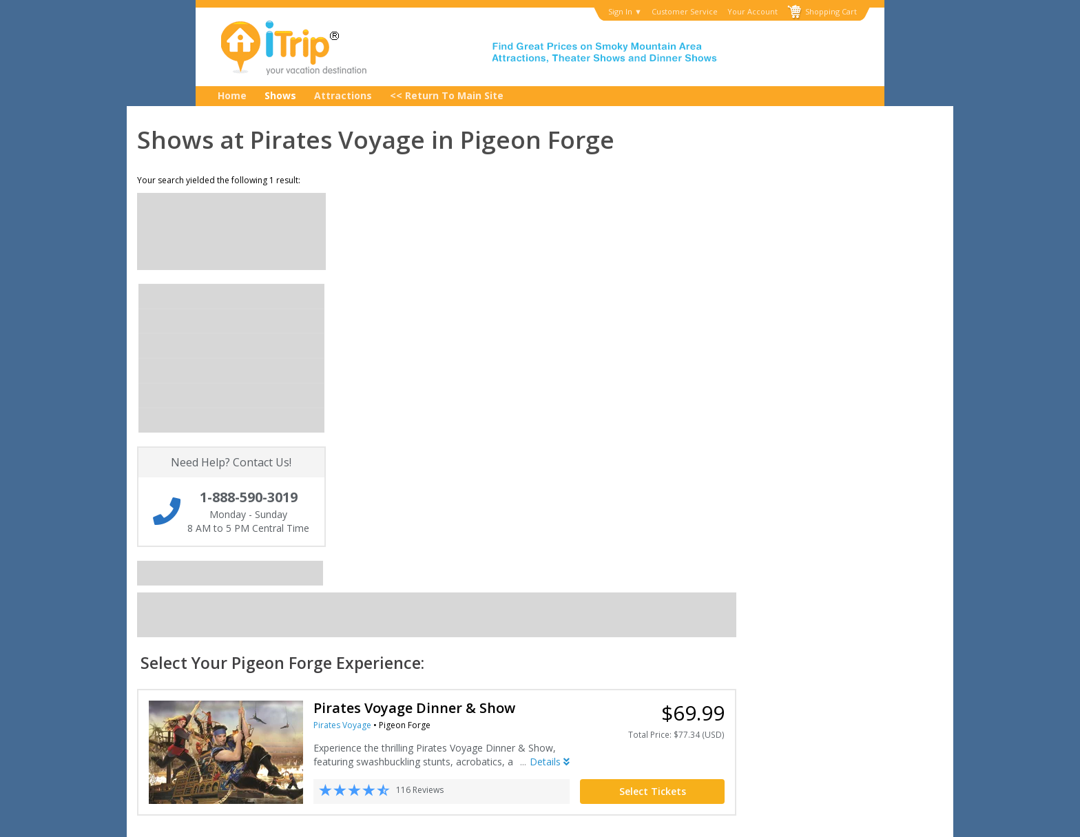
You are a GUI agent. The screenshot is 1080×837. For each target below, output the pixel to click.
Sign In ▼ (625, 12)
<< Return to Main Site (446, 95)
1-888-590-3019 (749, 625)
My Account (151, 639)
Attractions (343, 95)
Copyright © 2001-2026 (339, 817)
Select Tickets (859, 423)
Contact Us (150, 625)
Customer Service (685, 12)
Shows (280, 95)
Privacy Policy (438, 625)
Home (232, 95)
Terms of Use (437, 639)
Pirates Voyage (549, 357)
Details (756, 393)
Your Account (752, 12)
